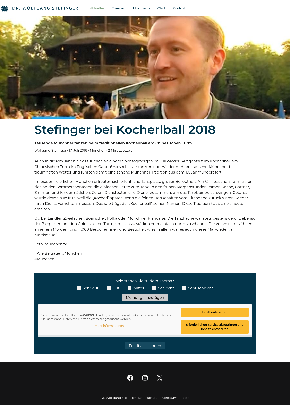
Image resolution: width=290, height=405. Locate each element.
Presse (184, 398)
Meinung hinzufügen (145, 297)
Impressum (168, 398)
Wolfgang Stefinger (50, 150)
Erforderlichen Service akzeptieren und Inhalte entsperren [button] (215, 327)
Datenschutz (147, 398)
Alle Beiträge (49, 253)
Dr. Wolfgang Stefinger (118, 398)
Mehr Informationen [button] (109, 326)
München (98, 150)
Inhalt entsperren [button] (215, 312)
